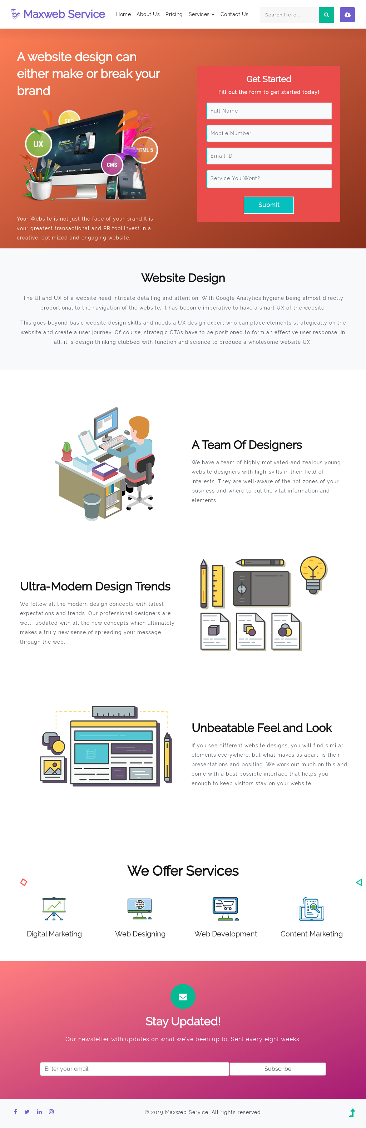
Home (123, 14)
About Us (148, 14)
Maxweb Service (58, 14)
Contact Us (235, 14)
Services (202, 14)
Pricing (174, 14)
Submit (269, 205)
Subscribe (277, 1068)
